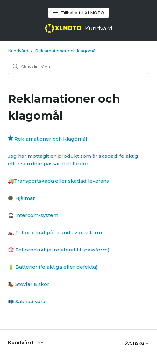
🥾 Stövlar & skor (28, 284)
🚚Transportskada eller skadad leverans (58, 181)
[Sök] (78, 66)
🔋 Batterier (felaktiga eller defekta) (53, 267)
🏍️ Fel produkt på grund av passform (55, 232)
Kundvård (18, 50)
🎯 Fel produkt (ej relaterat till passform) (59, 250)
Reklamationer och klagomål (65, 50)
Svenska (136, 342)
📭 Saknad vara (26, 301)
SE (41, 342)
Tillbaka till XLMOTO (78, 13)
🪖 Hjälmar (21, 198)
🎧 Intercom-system (33, 215)
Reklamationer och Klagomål (50, 139)
